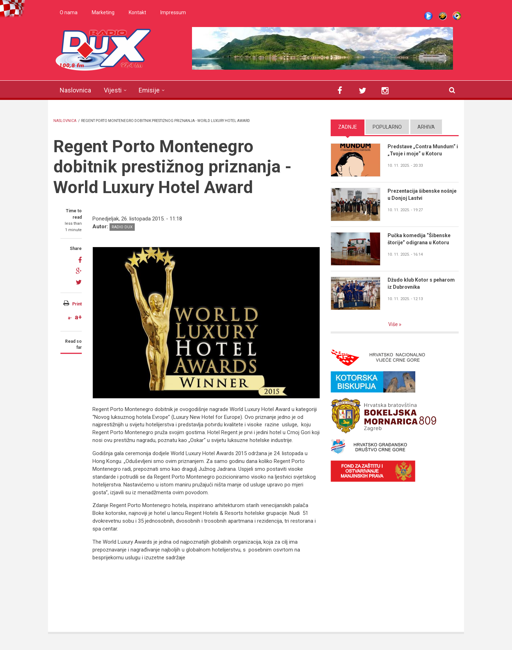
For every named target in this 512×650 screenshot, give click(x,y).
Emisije (149, 90)
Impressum (173, 12)
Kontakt (137, 12)
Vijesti (113, 90)
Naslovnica (75, 90)
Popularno (387, 127)
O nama (69, 12)
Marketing (103, 12)
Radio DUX (122, 227)
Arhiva (426, 127)
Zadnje (347, 127)
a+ (78, 317)
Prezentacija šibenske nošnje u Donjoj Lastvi (422, 194)
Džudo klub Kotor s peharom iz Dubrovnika (421, 283)
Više (393, 324)
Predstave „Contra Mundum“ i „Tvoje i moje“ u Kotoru (423, 150)
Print (77, 304)
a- (70, 317)
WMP (457, 16)
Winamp (443, 16)
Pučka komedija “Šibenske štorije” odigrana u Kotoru (419, 239)
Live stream (428, 16)
